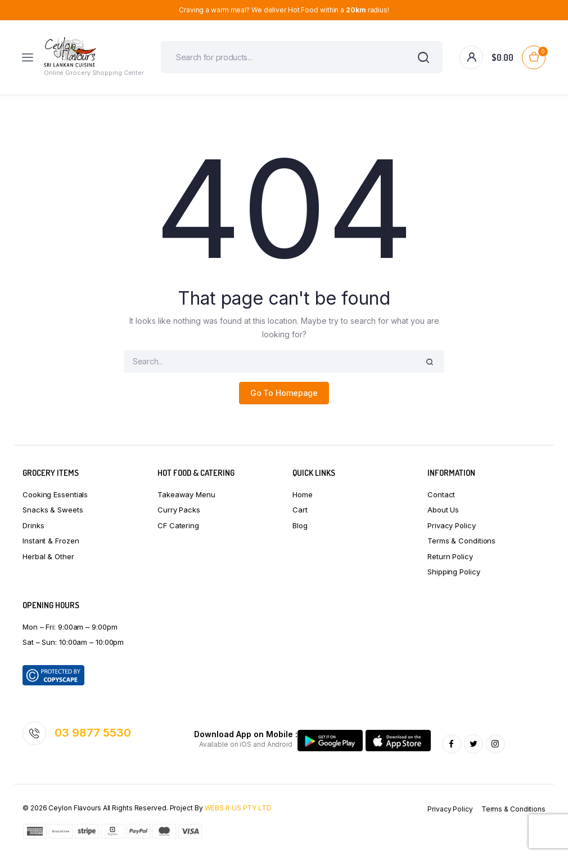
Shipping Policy (453, 571)
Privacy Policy (451, 525)
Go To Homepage (284, 393)
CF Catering (178, 525)
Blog (300, 525)
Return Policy (450, 556)
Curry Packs (178, 509)
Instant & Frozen (50, 540)
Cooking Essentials (55, 494)
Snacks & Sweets (52, 509)
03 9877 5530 (93, 732)
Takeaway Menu (186, 494)
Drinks (33, 525)
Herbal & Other (48, 556)
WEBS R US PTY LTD (238, 808)
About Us (443, 509)
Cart (300, 509)
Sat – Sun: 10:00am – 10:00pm (73, 642)
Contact (441, 494)
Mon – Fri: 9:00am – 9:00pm (69, 626)
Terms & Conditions (461, 540)
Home (302, 494)
